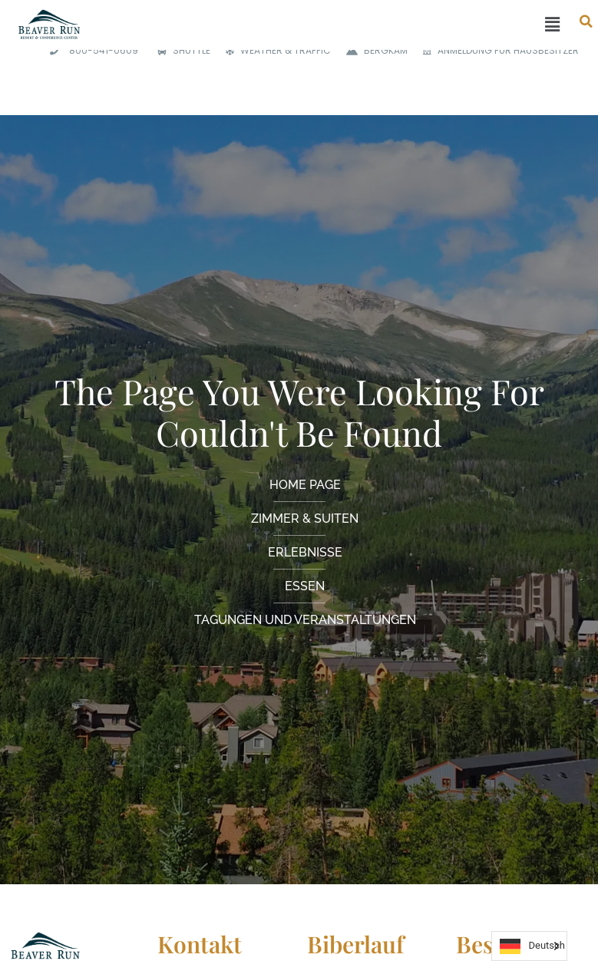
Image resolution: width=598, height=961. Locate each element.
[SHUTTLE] (180, 51)
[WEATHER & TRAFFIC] (274, 51)
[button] (334, 25)
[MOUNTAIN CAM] (373, 51)
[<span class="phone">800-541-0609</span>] (92, 51)
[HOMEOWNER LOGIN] (497, 51)
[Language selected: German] (529, 946)
